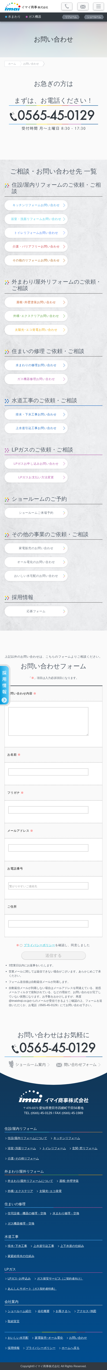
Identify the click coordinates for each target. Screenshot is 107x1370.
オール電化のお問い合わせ (36, 562)
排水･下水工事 (17, 1246)
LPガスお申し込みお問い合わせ (36, 463)
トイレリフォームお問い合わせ (36, 233)
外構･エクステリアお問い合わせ (36, 316)
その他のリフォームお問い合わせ (36, 260)
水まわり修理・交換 (66, 1213)
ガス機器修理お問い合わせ (36, 379)
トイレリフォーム (54, 1148)
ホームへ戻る (70, 1348)
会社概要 (44, 1311)
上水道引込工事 (43, 1246)
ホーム (12, 63)
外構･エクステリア (20, 1191)
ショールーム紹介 (19, 1311)
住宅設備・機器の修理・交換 (27, 1213)
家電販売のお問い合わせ (36, 548)
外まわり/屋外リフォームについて (30, 1181)
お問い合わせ (31, 63)
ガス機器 (35, 16)
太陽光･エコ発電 (50, 1191)
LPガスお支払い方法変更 (36, 477)
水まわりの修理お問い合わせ (36, 365)
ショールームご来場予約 (36, 512)
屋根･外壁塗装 (69, 1181)
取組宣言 (14, 1321)
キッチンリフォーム (66, 1138)
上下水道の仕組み (72, 1246)
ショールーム (94, 16)
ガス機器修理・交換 (21, 1223)
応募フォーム (36, 611)
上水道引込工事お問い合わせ (36, 428)
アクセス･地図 (86, 1311)
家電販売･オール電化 (49, 1338)
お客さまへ (63, 1311)
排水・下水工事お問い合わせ (36, 414)
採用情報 (14, 1348)
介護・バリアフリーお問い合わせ (36, 246)
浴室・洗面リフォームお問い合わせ (36, 219)
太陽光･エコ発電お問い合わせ (36, 329)
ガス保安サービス (60, 1278)
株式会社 (34, 7)
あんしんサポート (32, 1288)
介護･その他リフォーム (23, 1158)
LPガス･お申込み (19, 1278)
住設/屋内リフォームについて (27, 1138)
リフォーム (70, 16)
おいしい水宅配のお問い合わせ (36, 576)
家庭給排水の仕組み (21, 1256)
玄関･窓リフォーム (84, 1148)
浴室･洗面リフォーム (22, 1148)
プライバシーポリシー (39, 945)
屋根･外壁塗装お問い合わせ (36, 302)
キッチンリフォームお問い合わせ (36, 205)
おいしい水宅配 (18, 1338)
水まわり (14, 16)
